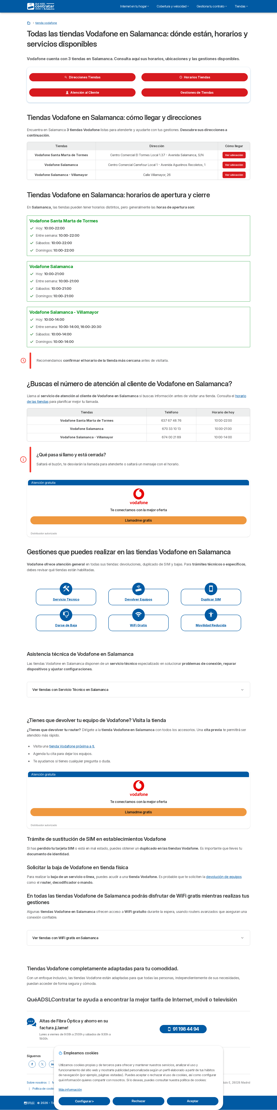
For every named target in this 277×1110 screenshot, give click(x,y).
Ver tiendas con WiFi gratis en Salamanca (65, 938)
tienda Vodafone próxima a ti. (72, 746)
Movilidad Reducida (211, 625)
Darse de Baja (66, 625)
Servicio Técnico (66, 599)
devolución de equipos (224, 877)
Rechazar (138, 1101)
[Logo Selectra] (41, 6)
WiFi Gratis (138, 625)
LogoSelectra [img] (29, 1103)
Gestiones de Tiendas (195, 92)
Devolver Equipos (138, 599)
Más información (70, 1090)
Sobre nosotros (37, 1082)
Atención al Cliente (82, 92)
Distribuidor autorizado (44, 533)
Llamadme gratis (138, 520)
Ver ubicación (234, 155)
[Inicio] (29, 22)
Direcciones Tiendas (82, 77)
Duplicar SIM (211, 599)
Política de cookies (45, 1088)
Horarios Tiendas (194, 77)
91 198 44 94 (183, 1029)
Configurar (84, 1101)
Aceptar (192, 1101)
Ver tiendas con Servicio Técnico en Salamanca (70, 690)
